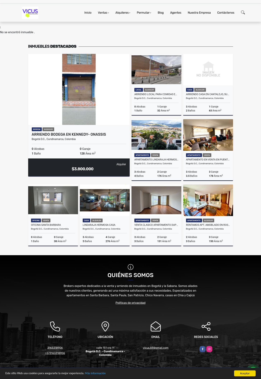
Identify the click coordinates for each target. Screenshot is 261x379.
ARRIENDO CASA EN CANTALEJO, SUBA (208, 94)
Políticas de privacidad (130, 303)
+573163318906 (55, 353)
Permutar (143, 12)
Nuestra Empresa (199, 12)
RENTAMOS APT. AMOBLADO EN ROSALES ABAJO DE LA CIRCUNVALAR (208, 224)
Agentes (175, 12)
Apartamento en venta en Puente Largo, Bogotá (208, 159)
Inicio (87, 12)
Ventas (102, 12)
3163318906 (55, 347)
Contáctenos (225, 12)
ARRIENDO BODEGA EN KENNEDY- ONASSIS (69, 134)
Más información (95, 374)
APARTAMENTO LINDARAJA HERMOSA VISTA (156, 159)
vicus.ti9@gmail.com (155, 347)
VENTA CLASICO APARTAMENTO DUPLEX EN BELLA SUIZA (156, 224)
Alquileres (122, 12)
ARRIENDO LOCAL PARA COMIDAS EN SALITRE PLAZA (156, 94)
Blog (161, 12)
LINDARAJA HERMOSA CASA (99, 224)
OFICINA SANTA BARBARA (46, 224)
